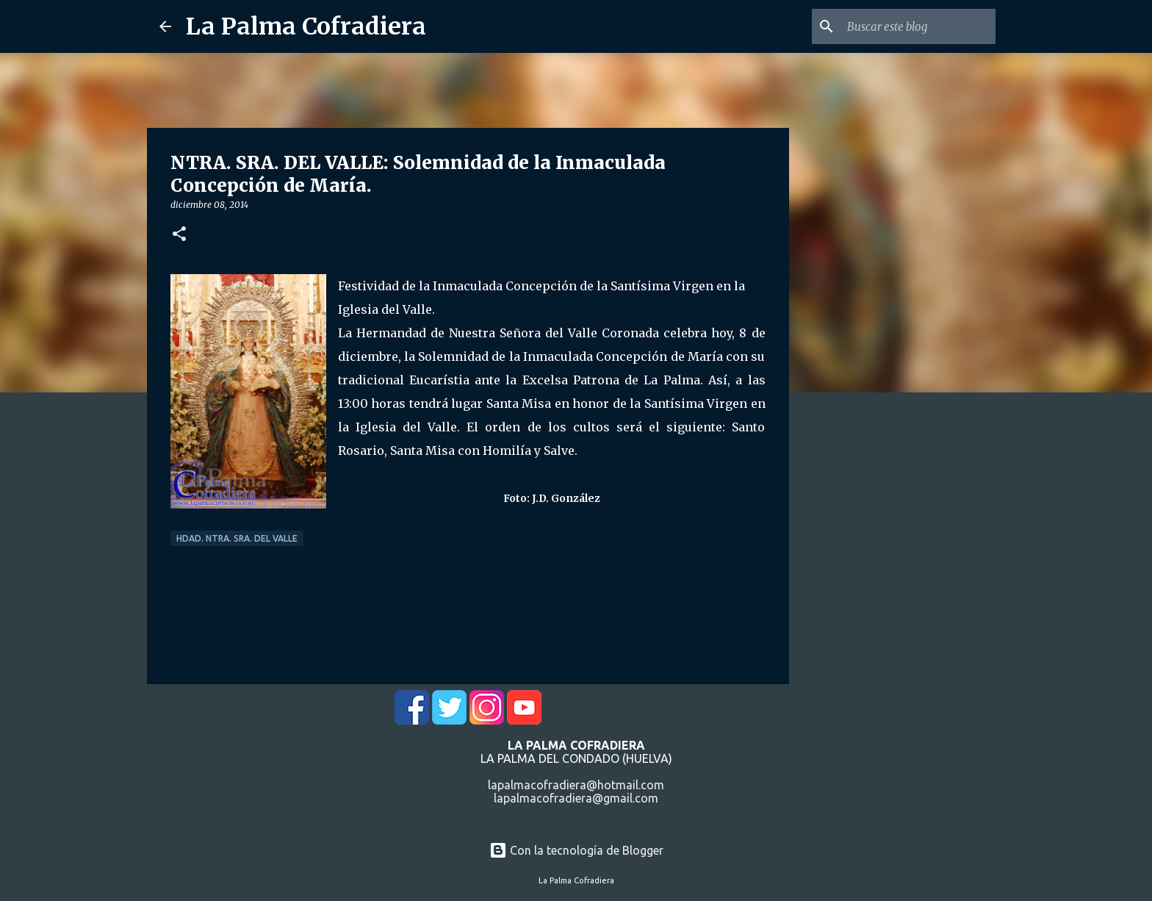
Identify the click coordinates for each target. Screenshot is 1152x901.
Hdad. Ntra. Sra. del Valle (237, 538)
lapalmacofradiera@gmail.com (576, 798)
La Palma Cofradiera (306, 26)
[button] (179, 235)
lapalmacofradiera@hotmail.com (576, 784)
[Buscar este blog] (918, 26)
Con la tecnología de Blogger (576, 850)
